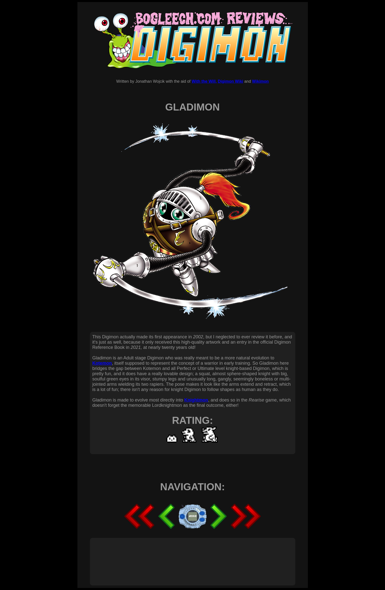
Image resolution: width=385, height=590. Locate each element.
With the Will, (204, 81)
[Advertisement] (183, 556)
